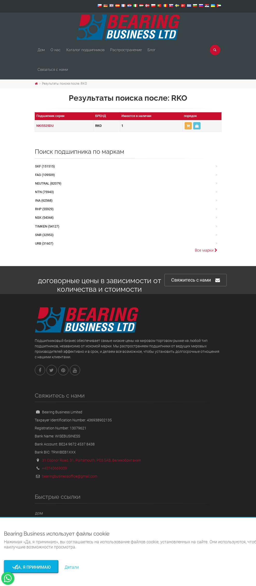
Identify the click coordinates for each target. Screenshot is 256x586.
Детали (72, 567)
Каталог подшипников (85, 50)
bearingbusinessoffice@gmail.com (69, 476)
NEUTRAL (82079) (48, 183)
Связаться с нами (53, 70)
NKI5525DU (44, 126)
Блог (152, 50)
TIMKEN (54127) (47, 226)
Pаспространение (126, 50)
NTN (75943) (44, 192)
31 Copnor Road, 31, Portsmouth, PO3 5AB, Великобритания (91, 460)
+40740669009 (54, 468)
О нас (56, 50)
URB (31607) (44, 243)
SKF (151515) (45, 166)
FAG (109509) (45, 175)
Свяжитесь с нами (195, 280)
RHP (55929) (44, 209)
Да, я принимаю (31, 567)
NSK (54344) (44, 217)
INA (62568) (44, 200)
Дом (41, 50)
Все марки (206, 250)
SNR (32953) (44, 235)
